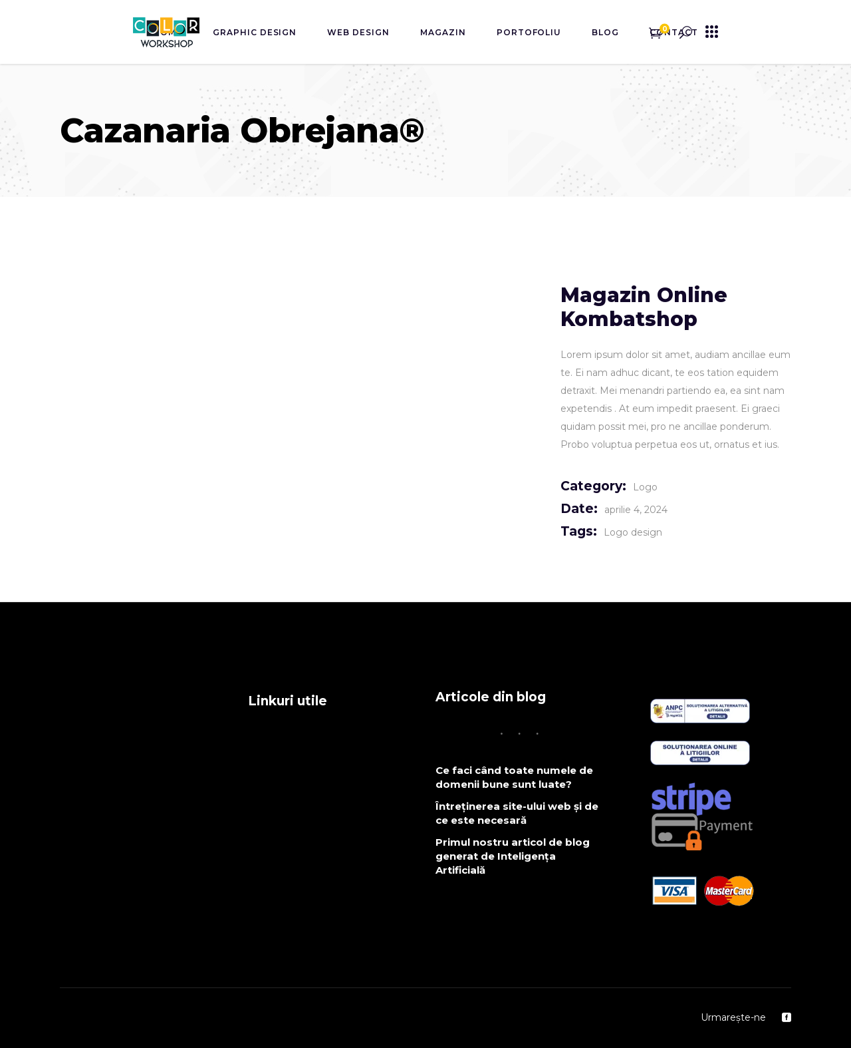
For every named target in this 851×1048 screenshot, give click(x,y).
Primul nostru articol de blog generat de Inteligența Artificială (512, 856)
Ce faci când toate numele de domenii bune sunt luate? (514, 777)
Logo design (633, 532)
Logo (645, 487)
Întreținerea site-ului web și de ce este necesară (516, 813)
